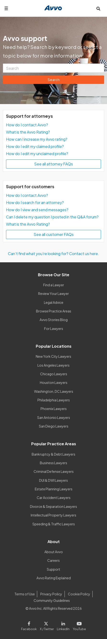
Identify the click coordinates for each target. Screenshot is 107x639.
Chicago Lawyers (53, 374)
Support (53, 569)
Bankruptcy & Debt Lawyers (53, 454)
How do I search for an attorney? (35, 202)
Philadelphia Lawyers (53, 400)
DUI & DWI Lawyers (53, 480)
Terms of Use (24, 594)
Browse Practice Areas (53, 311)
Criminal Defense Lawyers (54, 471)
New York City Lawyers (53, 356)
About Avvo (53, 552)
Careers (53, 560)
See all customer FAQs (54, 234)
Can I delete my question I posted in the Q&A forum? (52, 216)
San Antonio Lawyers (53, 417)
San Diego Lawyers (53, 426)
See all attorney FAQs (53, 163)
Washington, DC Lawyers (53, 391)
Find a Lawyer (53, 285)
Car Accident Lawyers (54, 497)
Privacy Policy (51, 594)
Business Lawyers (53, 463)
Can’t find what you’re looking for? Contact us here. (53, 253)
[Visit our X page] (46, 625)
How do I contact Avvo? (27, 124)
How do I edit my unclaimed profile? (37, 153)
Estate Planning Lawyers (53, 489)
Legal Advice (53, 302)
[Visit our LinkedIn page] (63, 625)
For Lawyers (53, 328)
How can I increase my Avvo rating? (36, 139)
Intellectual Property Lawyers (53, 515)
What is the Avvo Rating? (28, 132)
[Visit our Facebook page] (29, 625)
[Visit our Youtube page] (78, 625)
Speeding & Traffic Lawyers (53, 524)
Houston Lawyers (53, 382)
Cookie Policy (79, 594)
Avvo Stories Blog (54, 319)
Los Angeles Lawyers (53, 365)
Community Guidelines (52, 600)
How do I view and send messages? (37, 209)
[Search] (53, 68)
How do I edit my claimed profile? (35, 146)
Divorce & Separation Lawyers (53, 506)
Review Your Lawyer (53, 293)
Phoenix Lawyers (54, 408)
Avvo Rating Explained (53, 578)
